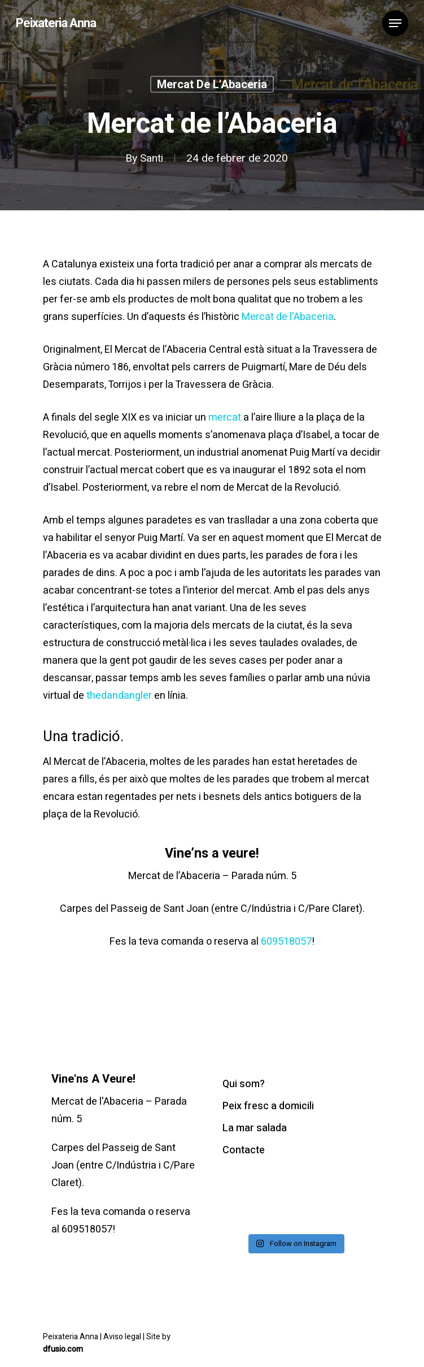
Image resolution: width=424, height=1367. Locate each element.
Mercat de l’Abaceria (288, 317)
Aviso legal (123, 1337)
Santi (151, 159)
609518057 (286, 941)
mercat (224, 417)
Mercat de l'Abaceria (212, 85)
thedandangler (119, 695)
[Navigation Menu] (395, 23)
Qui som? (243, 1084)
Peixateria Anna (56, 23)
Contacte (243, 1150)
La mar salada (254, 1128)
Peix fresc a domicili (268, 1106)
